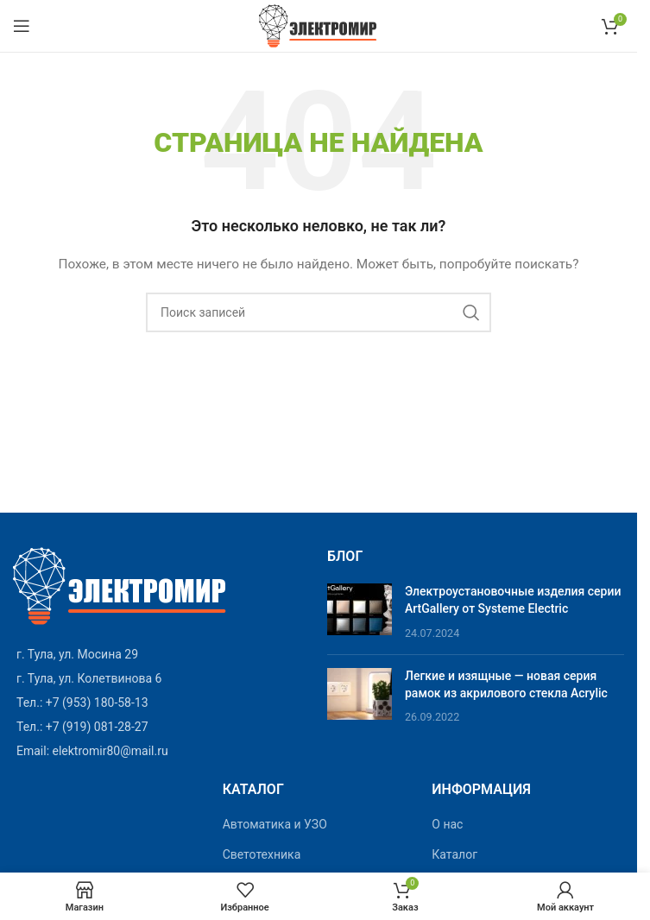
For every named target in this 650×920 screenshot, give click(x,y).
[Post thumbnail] (359, 612)
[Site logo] (319, 25)
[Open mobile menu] (21, 26)
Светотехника (262, 854)
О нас (447, 824)
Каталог (454, 854)
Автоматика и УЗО (275, 824)
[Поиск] (318, 312)
